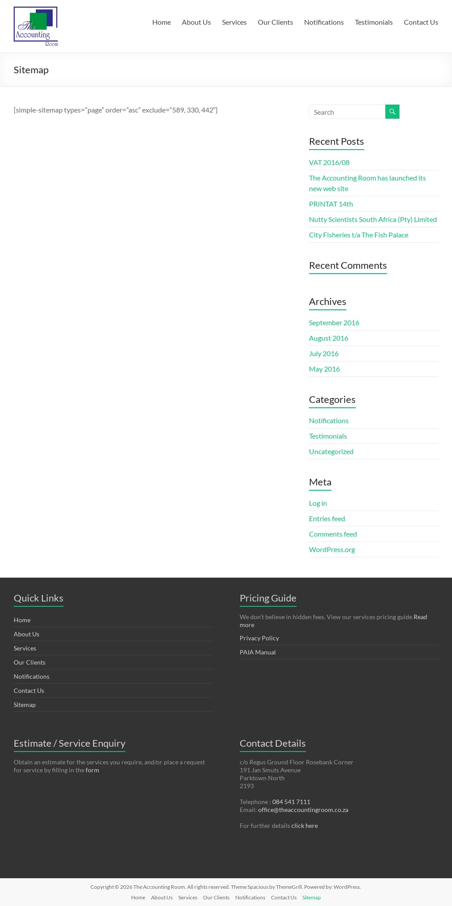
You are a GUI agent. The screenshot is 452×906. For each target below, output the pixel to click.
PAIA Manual (258, 652)
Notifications (324, 22)
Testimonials (374, 22)
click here (304, 825)
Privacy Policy (259, 638)
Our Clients (275, 22)
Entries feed (327, 518)
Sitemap (25, 704)
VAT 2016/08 (329, 162)
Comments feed (333, 534)
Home (161, 22)
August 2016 (328, 338)
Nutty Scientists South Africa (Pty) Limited (373, 219)
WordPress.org (332, 549)
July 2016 (324, 353)
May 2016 (324, 369)
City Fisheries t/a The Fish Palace (358, 234)
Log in (318, 503)
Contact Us (421, 22)
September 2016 (334, 322)
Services (234, 22)
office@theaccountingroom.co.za (303, 809)
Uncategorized (331, 451)
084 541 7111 (291, 801)
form (92, 770)
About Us (196, 22)
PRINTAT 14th (331, 203)
